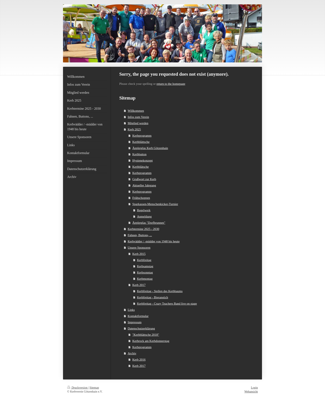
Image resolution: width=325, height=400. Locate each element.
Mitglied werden (138, 123)
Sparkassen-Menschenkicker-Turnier (155, 204)
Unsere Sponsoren (139, 247)
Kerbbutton (139, 154)
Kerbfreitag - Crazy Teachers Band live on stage (167, 303)
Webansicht (251, 391)
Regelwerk (143, 210)
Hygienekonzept (142, 160)
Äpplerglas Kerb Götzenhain (150, 148)
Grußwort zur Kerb (144, 179)
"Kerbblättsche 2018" (145, 334)
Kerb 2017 (139, 285)
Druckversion (77, 387)
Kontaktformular (138, 316)
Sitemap (94, 387)
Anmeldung (144, 216)
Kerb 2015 (139, 253)
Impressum (135, 322)
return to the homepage (170, 83)
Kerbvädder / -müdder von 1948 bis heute (154, 241)
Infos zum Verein (138, 117)
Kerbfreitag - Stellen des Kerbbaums (160, 291)
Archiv (132, 353)
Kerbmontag (145, 278)
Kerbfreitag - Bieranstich (152, 297)
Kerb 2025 (134, 129)
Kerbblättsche (140, 141)
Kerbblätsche (140, 166)
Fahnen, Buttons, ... (140, 235)
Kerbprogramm (141, 135)
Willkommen (136, 110)
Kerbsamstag (145, 266)
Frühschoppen (141, 197)
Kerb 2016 (139, 359)
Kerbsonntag (145, 272)
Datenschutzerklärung (141, 328)
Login (254, 387)
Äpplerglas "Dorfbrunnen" (148, 222)
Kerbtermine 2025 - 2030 (143, 229)
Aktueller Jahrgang (144, 185)
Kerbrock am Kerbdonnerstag (150, 341)
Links (131, 309)
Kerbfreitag (144, 260)
